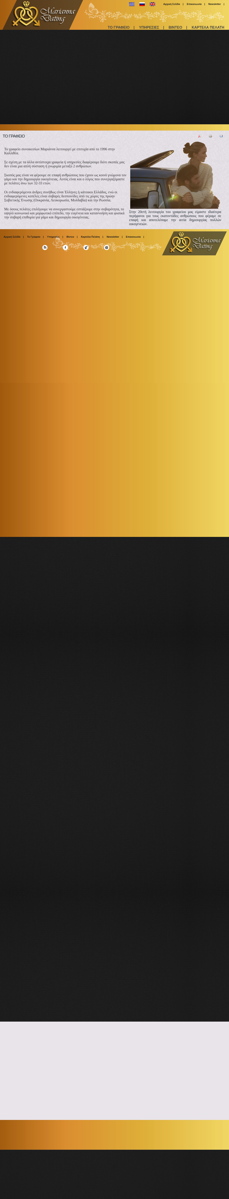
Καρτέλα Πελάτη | (92, 236)
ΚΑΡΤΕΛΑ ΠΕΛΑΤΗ (208, 27)
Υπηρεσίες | (55, 236)
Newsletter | (216, 4)
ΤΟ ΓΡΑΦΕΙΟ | (121, 27)
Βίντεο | (71, 236)
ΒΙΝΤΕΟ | (178, 27)
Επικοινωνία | (196, 4)
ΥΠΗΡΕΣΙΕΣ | (151, 27)
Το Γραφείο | (35, 236)
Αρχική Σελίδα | (173, 4)
